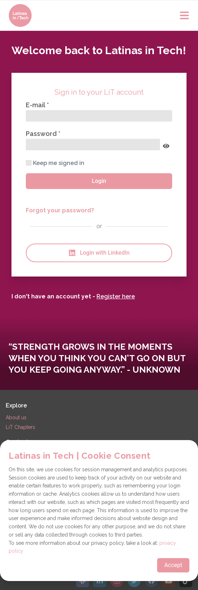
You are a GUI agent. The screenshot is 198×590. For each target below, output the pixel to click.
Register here (115, 296)
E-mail (36, 105)
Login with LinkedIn (99, 252)
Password (42, 133)
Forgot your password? (60, 210)
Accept (173, 565)
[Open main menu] (184, 15)
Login (99, 181)
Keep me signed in (55, 163)
